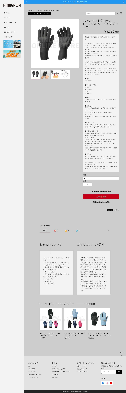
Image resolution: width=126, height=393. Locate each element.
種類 (84, 175)
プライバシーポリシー (59, 369)
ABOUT (7, 17)
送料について (81, 366)
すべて (45, 230)
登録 (119, 372)
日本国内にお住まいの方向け (101, 202)
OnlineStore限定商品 (34, 375)
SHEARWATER (32, 372)
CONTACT (8, 37)
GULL (29, 366)
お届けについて (82, 369)
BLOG (6, 27)
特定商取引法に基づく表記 (61, 372)
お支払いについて (83, 372)
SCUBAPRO (31, 369)
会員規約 (55, 375)
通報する (116, 210)
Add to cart (101, 196)
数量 (84, 181)
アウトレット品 (33, 377)
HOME (7, 13)
